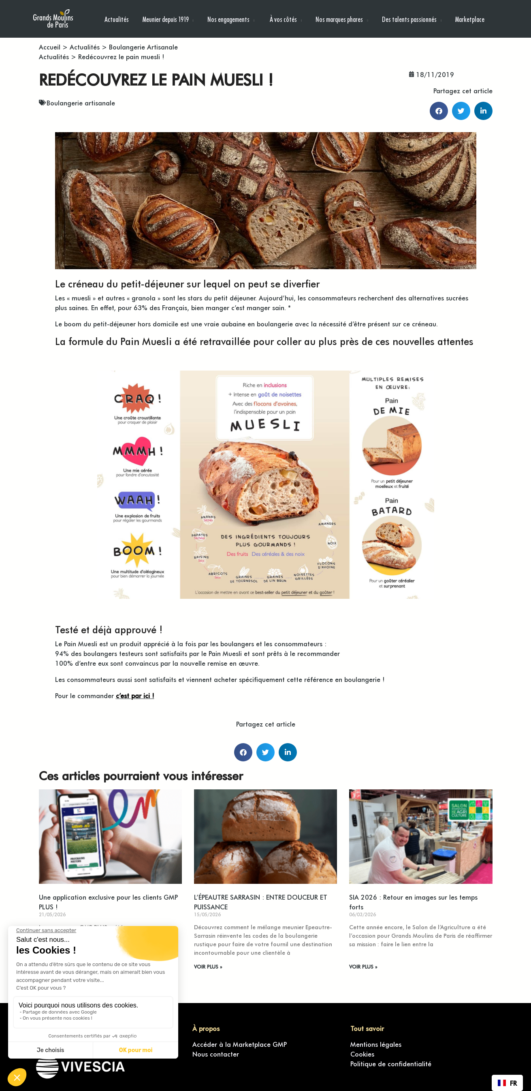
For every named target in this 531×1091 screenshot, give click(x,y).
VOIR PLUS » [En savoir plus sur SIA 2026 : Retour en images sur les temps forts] (363, 966)
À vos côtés (283, 19)
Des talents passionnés (409, 19)
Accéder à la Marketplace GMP (239, 1044)
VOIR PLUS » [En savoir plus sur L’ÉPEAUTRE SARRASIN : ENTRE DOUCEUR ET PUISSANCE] (208, 966)
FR (507, 1082)
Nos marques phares (339, 19)
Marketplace (469, 19)
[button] (439, 111)
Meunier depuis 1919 (166, 19)
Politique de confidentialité (390, 1063)
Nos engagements (228, 19)
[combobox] (507, 1083)
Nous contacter (215, 1053)
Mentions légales (375, 1044)
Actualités (116, 19)
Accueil (49, 46)
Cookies (362, 1053)
